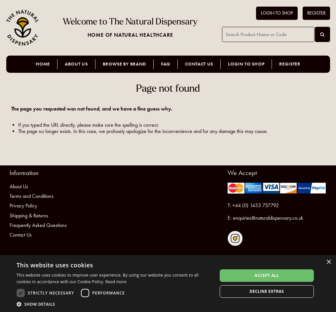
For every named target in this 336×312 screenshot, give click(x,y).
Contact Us (199, 64)
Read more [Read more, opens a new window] (116, 282)
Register (316, 13)
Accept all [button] (266, 275)
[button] (114, 304)
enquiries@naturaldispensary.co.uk (268, 218)
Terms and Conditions (32, 196)
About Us (76, 64)
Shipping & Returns (29, 215)
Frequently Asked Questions (38, 225)
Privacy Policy (23, 205)
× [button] (328, 262)
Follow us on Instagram (235, 238)
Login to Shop (277, 13)
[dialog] (168, 283)
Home (43, 64)
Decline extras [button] (267, 291)
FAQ (165, 64)
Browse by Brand (124, 64)
